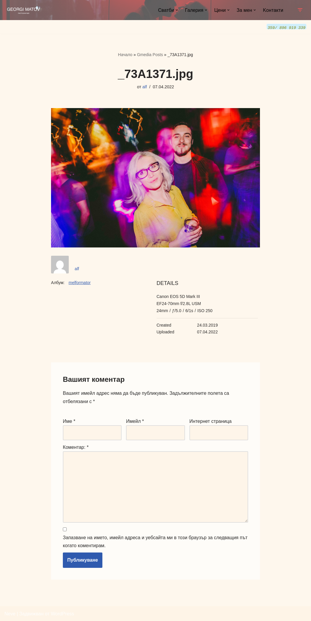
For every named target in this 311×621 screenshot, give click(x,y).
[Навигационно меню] (300, 10)
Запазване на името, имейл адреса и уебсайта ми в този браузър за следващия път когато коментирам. (155, 541)
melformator (80, 282)
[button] (177, 10)
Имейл (135, 420)
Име (69, 420)
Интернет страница (210, 420)
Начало (125, 54)
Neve (9, 613)
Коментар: (76, 446)
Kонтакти (273, 10)
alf (145, 86)
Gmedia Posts (150, 54)
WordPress (62, 613)
